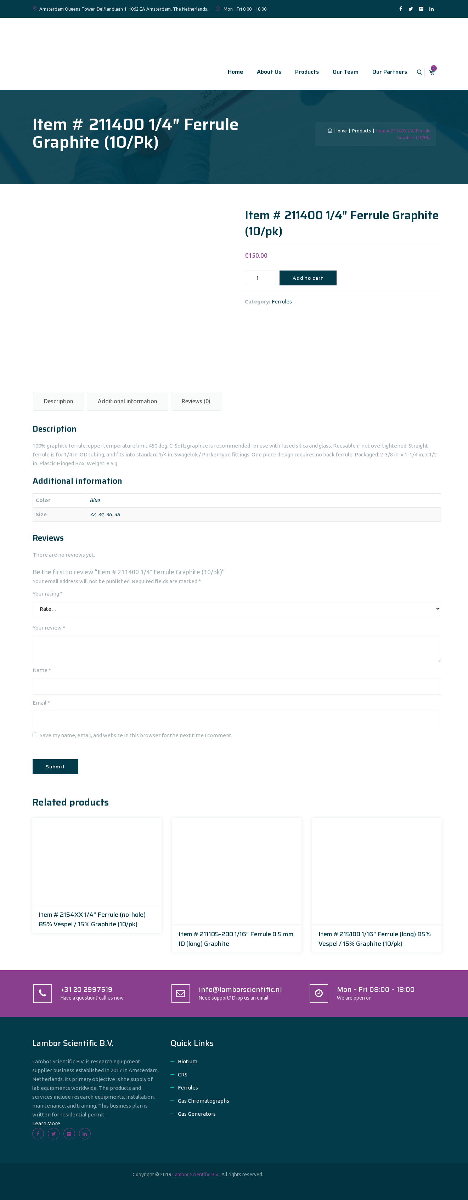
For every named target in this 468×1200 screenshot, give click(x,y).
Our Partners (383, 71)
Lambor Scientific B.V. (196, 1174)
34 (100, 514)
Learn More (46, 1123)
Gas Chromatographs (203, 1101)
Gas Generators (197, 1114)
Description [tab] (58, 401)
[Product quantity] (260, 278)
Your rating (48, 594)
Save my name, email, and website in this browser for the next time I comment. (136, 735)
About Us (262, 71)
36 (109, 514)
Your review (49, 628)
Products (300, 71)
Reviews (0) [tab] (196, 401)
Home (229, 71)
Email (41, 703)
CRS (182, 1074)
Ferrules (282, 301)
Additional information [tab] (127, 401)
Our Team (339, 71)
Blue (95, 500)
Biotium (187, 1061)
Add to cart (308, 278)
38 (117, 514)
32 (92, 514)
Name (42, 670)
